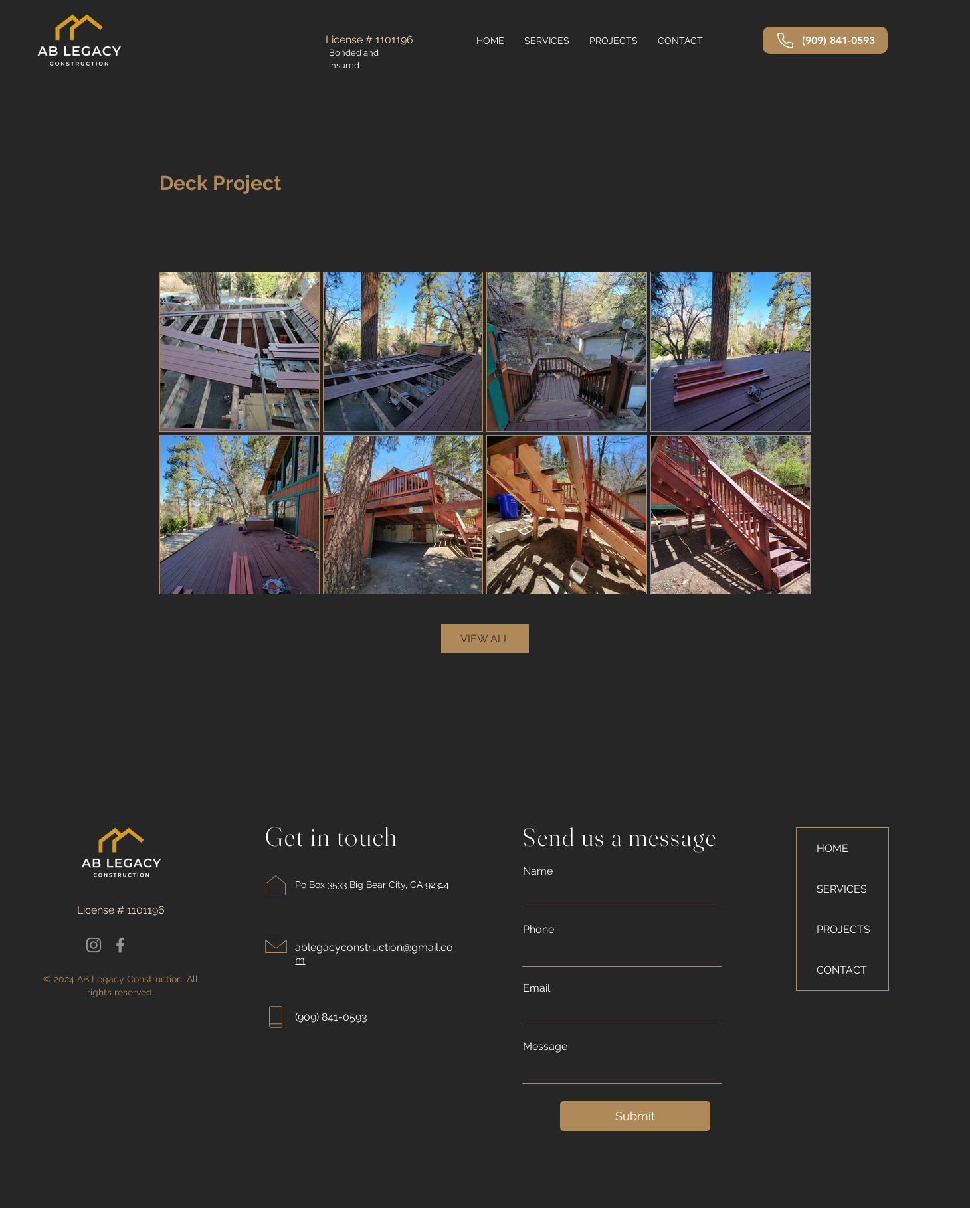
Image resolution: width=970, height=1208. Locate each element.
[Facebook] (120, 945)
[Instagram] (94, 945)
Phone (538, 929)
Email (536, 988)
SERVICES (842, 889)
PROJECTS (843, 929)
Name (538, 871)
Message (545, 1046)
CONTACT (842, 970)
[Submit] (635, 1116)
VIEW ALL (485, 638)
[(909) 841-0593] (825, 40)
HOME (832, 848)
